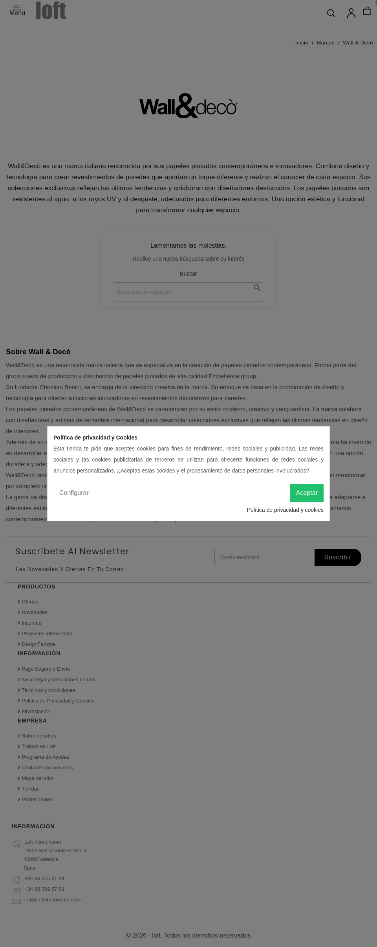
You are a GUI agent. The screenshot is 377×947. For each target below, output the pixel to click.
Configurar (74, 492)
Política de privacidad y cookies (285, 510)
